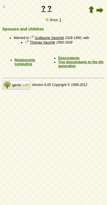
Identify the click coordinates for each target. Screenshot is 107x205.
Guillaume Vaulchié (49, 38)
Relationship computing (25, 62)
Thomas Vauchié (42, 42)
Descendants (69, 58)
